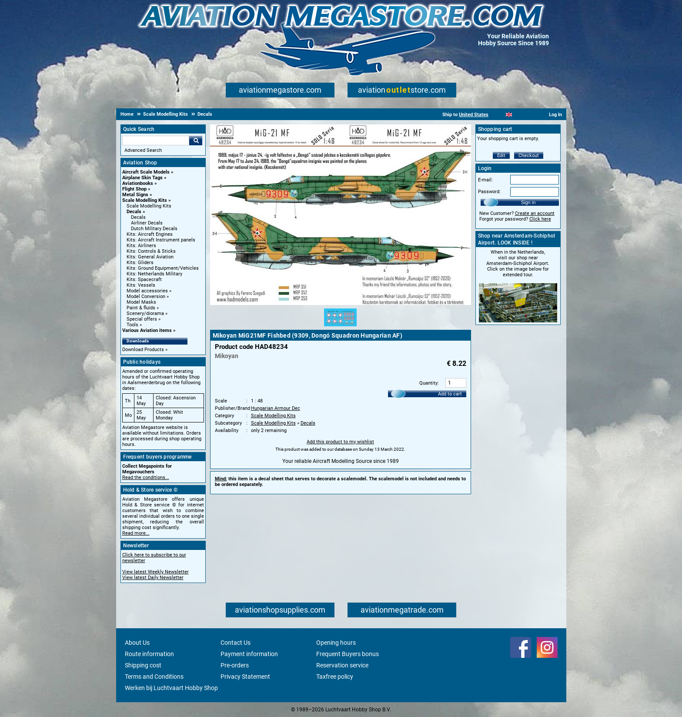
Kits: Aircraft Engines (150, 234)
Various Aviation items (147, 330)
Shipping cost (143, 665)
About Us (137, 642)
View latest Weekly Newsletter (155, 572)
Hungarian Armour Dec (275, 408)
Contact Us (236, 642)
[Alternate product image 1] (340, 327)
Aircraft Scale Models (146, 172)
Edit (501, 155)
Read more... (136, 533)
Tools (132, 325)
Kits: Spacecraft (144, 279)
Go (195, 140)
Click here (540, 219)
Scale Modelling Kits (144, 200)
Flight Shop (134, 189)
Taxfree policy (334, 676)
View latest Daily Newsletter (153, 577)
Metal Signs (135, 195)
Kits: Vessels (141, 285)
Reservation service (342, 665)
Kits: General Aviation (150, 257)
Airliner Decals (147, 223)
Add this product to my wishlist (340, 442)
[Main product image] (340, 303)
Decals (134, 211)
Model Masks (141, 302)
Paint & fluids (141, 308)
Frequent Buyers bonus (347, 653)
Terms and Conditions (154, 676)
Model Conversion (146, 296)
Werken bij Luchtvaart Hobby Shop (171, 687)
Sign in (528, 202)
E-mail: (485, 180)
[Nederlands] (498, 114)
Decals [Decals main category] (138, 217)
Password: (489, 191)
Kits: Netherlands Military (154, 274)
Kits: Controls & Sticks (151, 251)
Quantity (428, 383)
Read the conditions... (145, 477)
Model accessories (147, 291)
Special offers (142, 319)
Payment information (249, 653)
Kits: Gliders (140, 262)
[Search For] (155, 140)
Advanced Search (143, 150)
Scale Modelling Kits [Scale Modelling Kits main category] (149, 206)
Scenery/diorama (145, 313)
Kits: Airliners (141, 245)
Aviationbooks (137, 183)
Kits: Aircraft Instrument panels (161, 240)
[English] (509, 114)
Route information (149, 653)
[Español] (519, 114)
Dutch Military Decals (154, 228)
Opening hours (336, 642)
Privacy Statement (245, 676)
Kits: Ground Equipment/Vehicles (163, 268)
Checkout (528, 155)
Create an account (535, 213)
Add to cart (450, 394)
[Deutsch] (530, 114)
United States (473, 114)
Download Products (143, 349)
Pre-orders (235, 665)
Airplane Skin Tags (142, 178)
